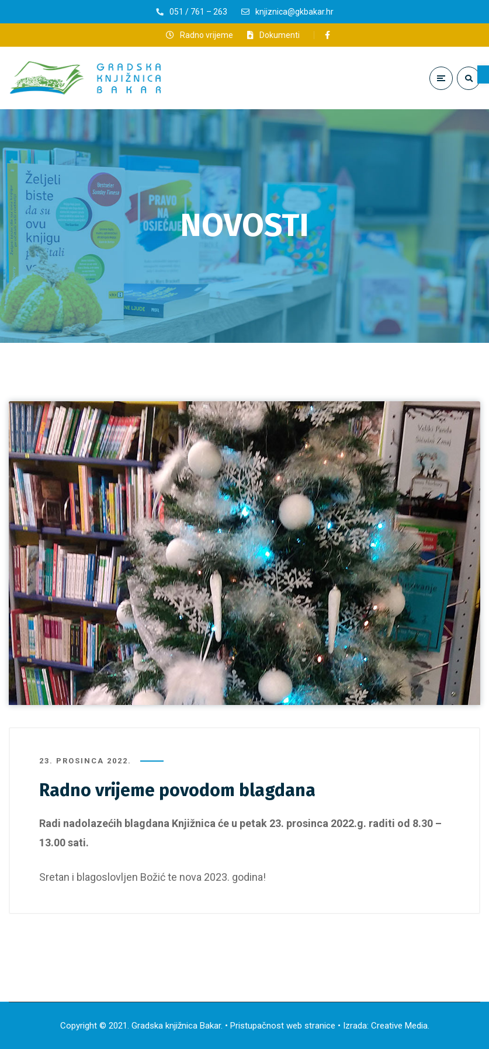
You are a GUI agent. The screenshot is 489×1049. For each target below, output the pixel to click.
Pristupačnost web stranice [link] (282, 1025)
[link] (483, 74)
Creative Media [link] (399, 1025)
